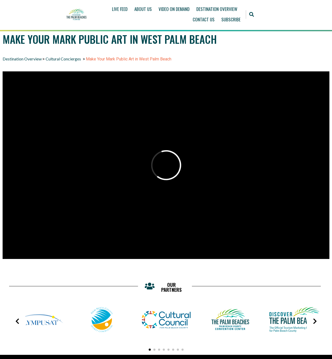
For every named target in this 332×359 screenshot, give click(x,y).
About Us (143, 9)
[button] (251, 14)
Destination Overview (216, 9)
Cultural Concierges (64, 58)
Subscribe (231, 19)
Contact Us (204, 19)
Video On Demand (174, 9)
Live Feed (120, 9)
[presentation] (17, 321)
